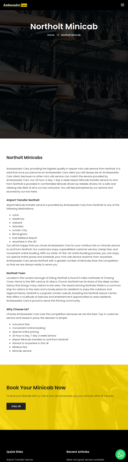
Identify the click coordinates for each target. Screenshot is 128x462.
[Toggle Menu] (123, 5)
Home (51, 35)
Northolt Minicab (71, 35)
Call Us (16, 406)
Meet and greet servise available (85, 459)
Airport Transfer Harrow (19, 459)
